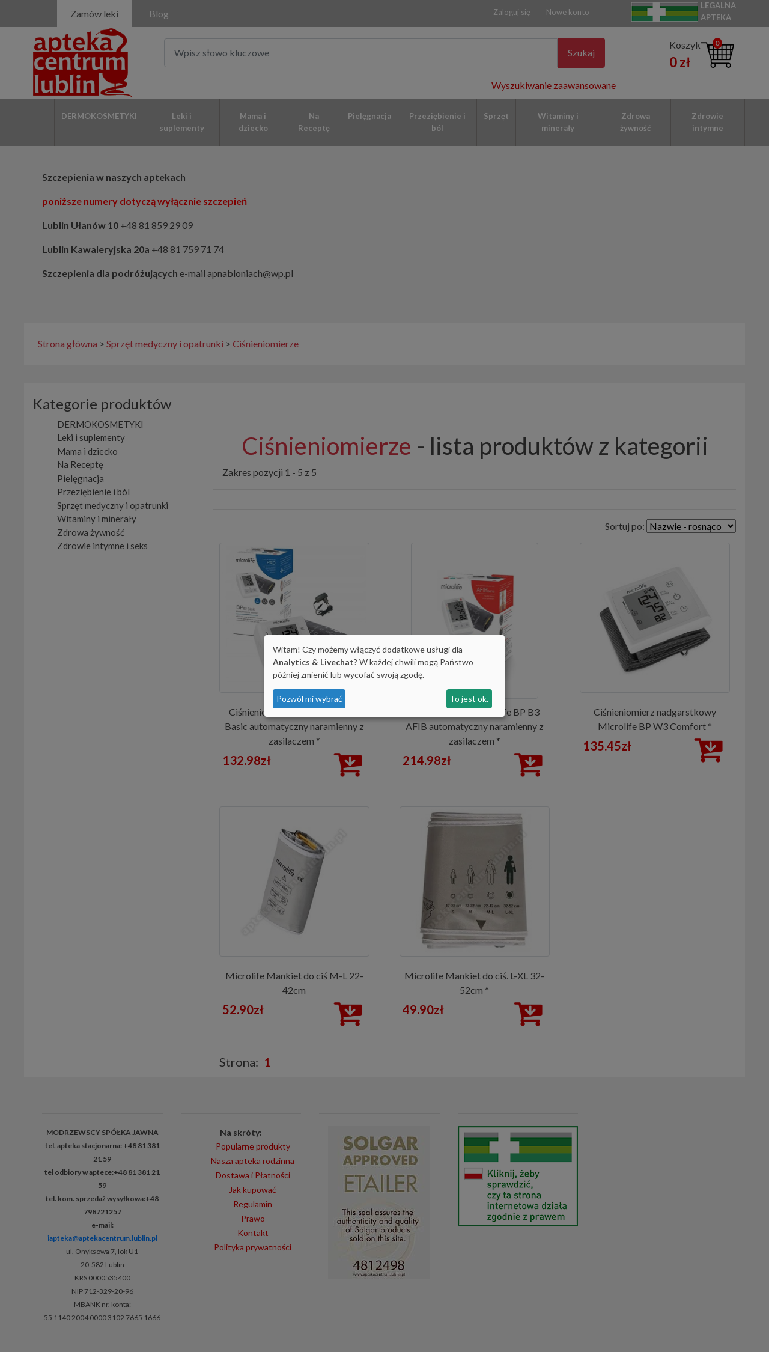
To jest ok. (468, 698)
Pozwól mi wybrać (309, 698)
